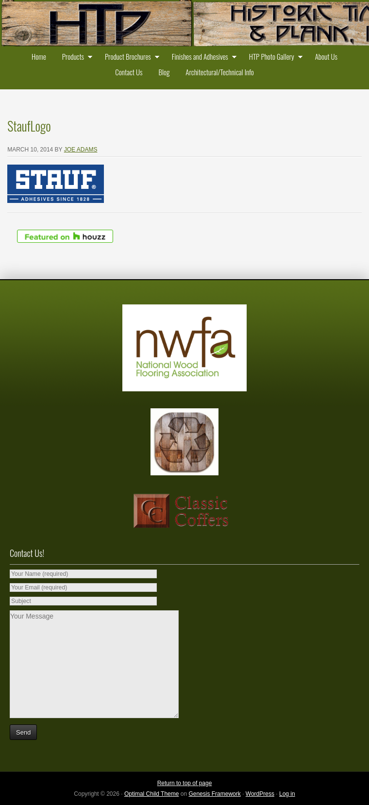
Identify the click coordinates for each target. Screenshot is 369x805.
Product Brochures (130, 57)
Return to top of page (184, 783)
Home (39, 56)
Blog (163, 72)
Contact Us (128, 72)
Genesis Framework (214, 793)
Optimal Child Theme (151, 793)
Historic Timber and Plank (184, 24)
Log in (287, 793)
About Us (326, 56)
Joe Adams (81, 149)
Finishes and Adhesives (202, 57)
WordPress (260, 793)
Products (75, 57)
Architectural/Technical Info (219, 72)
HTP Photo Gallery (273, 57)
